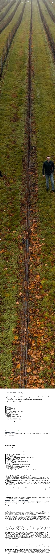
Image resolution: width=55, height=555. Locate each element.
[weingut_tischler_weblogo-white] (27, 1)
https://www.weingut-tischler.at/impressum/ (17, 430)
